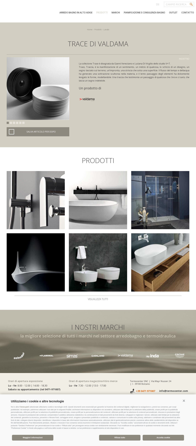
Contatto (187, 21)
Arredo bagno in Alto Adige (75, 21)
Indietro (184, 58)
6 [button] (23, 123)
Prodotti (102, 21)
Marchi (116, 21)
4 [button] (17, 123)
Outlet (173, 21)
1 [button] (8, 123)
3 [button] (14, 123)
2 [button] (11, 123)
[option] (38, 88)
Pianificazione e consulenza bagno (144, 21)
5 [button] (20, 123)
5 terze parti (25, 407)
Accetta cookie (163, 437)
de (157, 4)
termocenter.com (35, 12)
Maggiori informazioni (32, 437)
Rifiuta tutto (119, 437)
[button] (184, 401)
